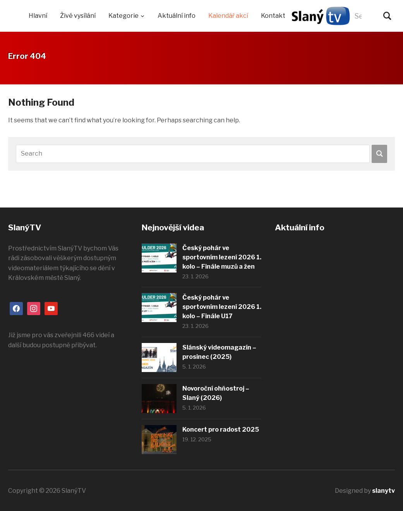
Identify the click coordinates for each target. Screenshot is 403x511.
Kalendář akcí (228, 15)
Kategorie (123, 15)
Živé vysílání (78, 15)
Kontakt (273, 15)
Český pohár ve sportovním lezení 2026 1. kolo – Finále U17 (221, 307)
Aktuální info (176, 15)
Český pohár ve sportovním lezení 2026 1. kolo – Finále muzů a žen (221, 257)
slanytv (383, 490)
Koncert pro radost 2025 (220, 429)
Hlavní (38, 15)
